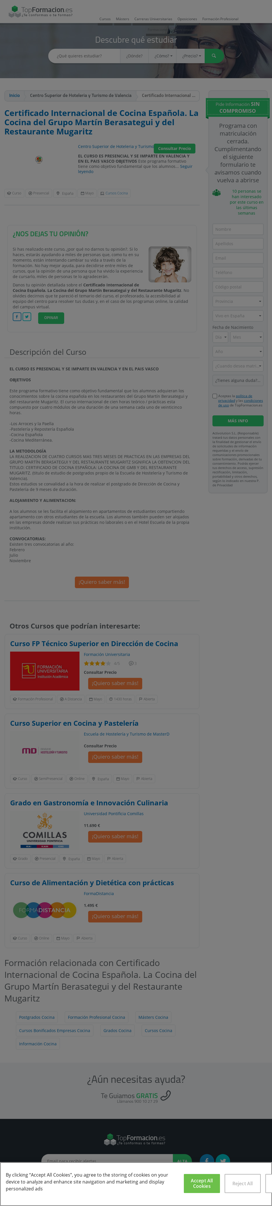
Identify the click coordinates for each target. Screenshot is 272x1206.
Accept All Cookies (202, 1183)
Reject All (242, 1183)
